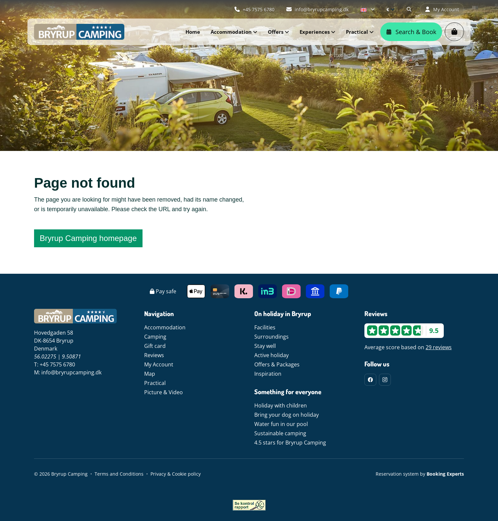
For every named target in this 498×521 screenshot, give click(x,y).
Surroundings (271, 336)
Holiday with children (280, 405)
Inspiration (267, 373)
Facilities (264, 327)
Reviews (154, 355)
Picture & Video (163, 392)
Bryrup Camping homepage (88, 238)
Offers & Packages (277, 364)
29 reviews (439, 347)
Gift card (155, 346)
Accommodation (165, 327)
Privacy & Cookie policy (175, 474)
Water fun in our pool (281, 424)
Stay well (265, 346)
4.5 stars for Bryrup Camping (290, 442)
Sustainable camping (280, 433)
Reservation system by (420, 474)
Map (149, 373)
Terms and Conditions (119, 474)
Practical (155, 383)
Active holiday (271, 355)
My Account (158, 364)
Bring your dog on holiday (286, 414)
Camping (155, 336)
